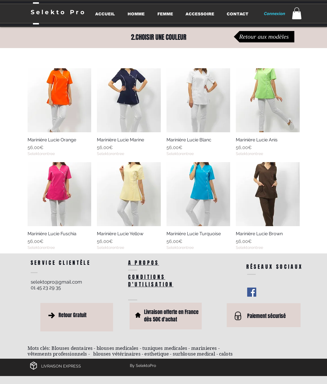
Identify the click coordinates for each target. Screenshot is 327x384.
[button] (297, 13)
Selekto (50, 12)
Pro (78, 12)
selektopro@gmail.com (56, 282)
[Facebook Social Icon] (251, 292)
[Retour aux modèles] (264, 36)
